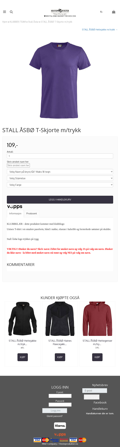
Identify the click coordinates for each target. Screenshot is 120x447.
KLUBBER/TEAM (18, 21)
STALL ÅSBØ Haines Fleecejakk (60, 342)
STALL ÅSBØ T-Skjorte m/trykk (56, 21)
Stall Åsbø (33, 21)
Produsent (31, 213)
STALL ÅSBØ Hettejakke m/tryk (22, 342)
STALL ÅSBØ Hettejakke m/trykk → (100, 29)
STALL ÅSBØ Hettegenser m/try (97, 342)
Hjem (5, 21)
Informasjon (15, 213)
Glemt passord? (55, 416)
